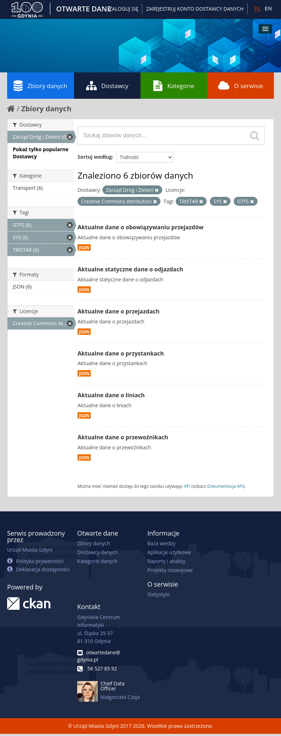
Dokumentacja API (225, 486)
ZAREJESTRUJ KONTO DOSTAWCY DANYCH (195, 8)
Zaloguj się (123, 8)
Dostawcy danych (97, 552)
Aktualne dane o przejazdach (119, 311)
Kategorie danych (97, 561)
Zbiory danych (40, 85)
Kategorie (173, 85)
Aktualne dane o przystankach (121, 353)
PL (257, 8)
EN (268, 8)
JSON (84, 247)
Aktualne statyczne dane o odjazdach (130, 269)
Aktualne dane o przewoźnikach (123, 437)
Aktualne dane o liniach (111, 395)
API (187, 486)
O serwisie (240, 85)
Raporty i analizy (166, 561)
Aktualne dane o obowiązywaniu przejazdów (140, 227)
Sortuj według (95, 156)
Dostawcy (107, 85)
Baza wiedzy (161, 543)
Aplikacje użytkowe (169, 552)
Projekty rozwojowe (170, 570)
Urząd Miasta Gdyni (29, 549)
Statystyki (158, 594)
